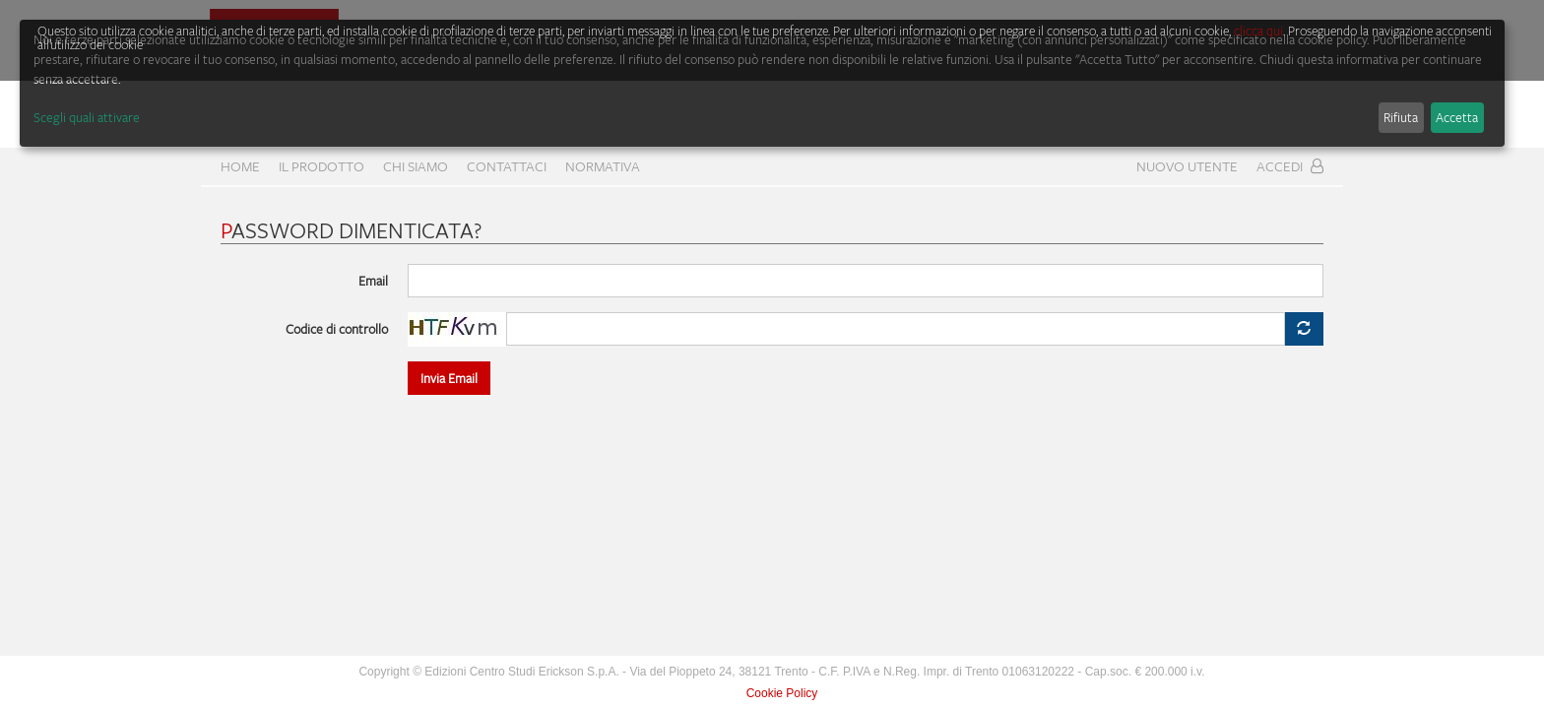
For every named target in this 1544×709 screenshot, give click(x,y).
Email (373, 281)
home (240, 166)
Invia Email (449, 378)
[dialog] (762, 83)
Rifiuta (1400, 117)
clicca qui (1258, 30)
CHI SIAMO (415, 166)
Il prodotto (321, 166)
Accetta (1457, 117)
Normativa (602, 166)
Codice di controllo (337, 329)
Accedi (1289, 166)
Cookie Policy (782, 693)
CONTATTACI (507, 166)
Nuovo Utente (1187, 166)
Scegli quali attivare (86, 117)
